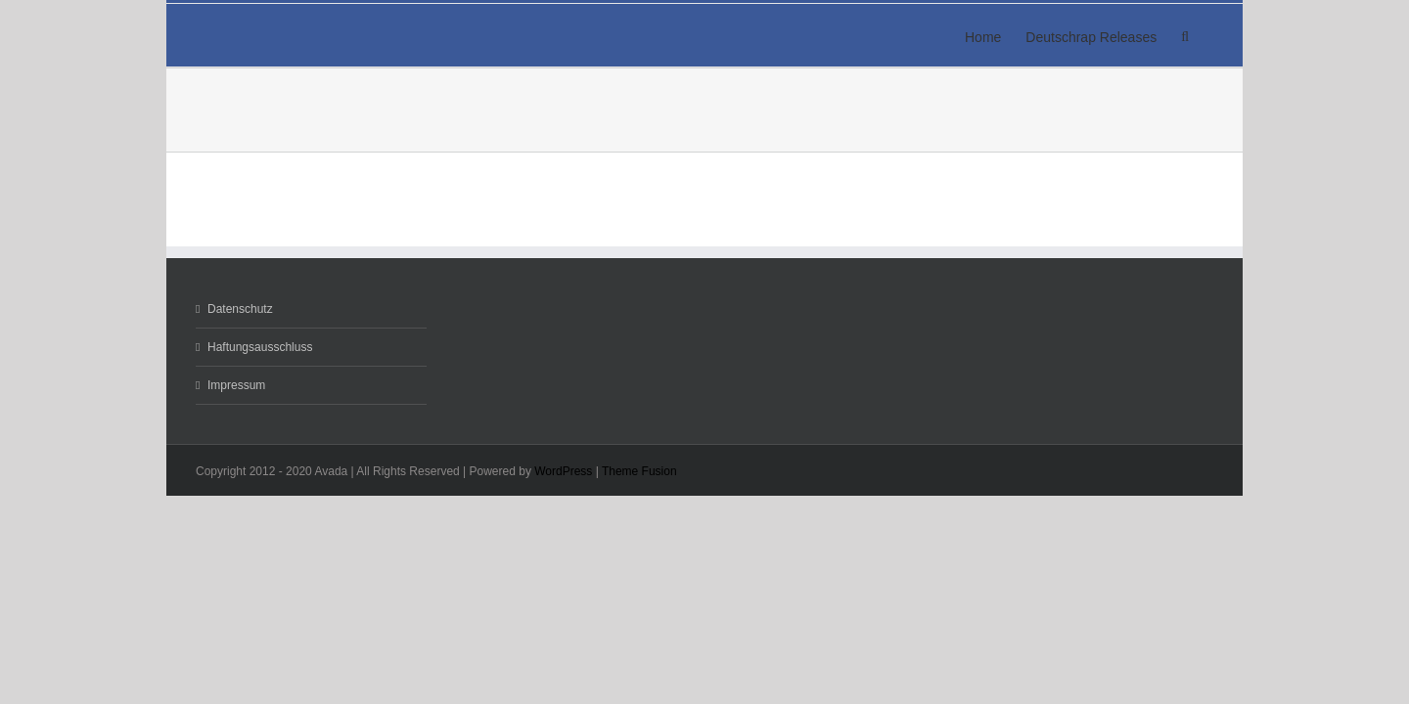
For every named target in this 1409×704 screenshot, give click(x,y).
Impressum (236, 385)
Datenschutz (240, 309)
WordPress (563, 471)
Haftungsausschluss (259, 347)
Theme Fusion (639, 471)
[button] (1209, 35)
